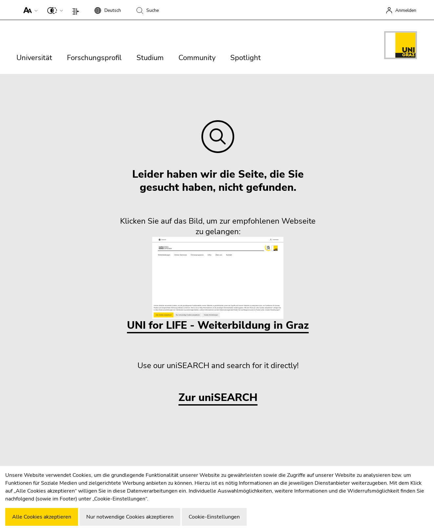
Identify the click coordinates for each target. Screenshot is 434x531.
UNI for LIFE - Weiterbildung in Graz (218, 284)
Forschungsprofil (94, 58)
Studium (150, 58)
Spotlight (245, 58)
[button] (29, 10)
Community (197, 58)
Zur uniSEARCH (218, 398)
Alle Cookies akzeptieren (41, 516)
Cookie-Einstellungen (214, 516)
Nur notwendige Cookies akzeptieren (130, 516)
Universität (34, 58)
